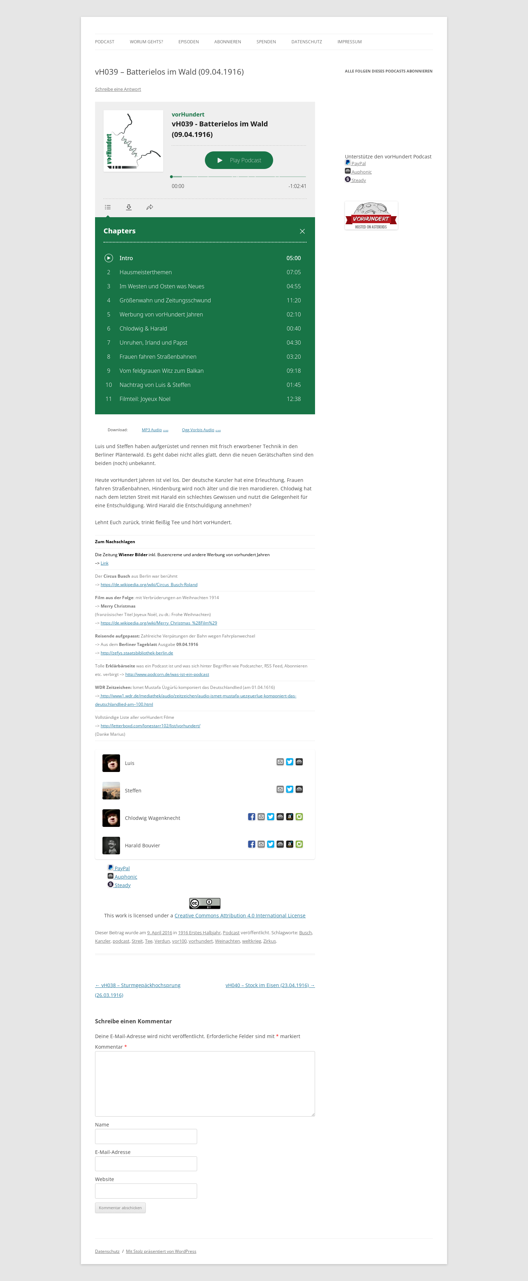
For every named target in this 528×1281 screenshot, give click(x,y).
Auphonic (122, 876)
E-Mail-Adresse (113, 1152)
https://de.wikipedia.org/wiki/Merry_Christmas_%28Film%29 (159, 623)
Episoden (188, 42)
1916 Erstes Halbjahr (199, 932)
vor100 (179, 941)
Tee (148, 941)
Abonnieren (227, 42)
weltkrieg (251, 941)
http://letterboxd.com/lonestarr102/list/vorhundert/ (150, 726)
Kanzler (103, 941)
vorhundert (201, 941)
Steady (119, 885)
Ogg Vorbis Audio (201, 429)
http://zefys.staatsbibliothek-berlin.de (137, 653)
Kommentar (111, 1046)
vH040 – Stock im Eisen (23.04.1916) (270, 985)
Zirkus (269, 941)
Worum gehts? (146, 42)
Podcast (104, 42)
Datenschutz (306, 42)
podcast (121, 941)
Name (102, 1124)
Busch (305, 932)
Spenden (266, 42)
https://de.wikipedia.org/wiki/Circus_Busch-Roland (149, 585)
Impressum (350, 42)
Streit (137, 941)
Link (104, 563)
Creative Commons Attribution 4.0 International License (240, 915)
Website (104, 1179)
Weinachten (227, 941)
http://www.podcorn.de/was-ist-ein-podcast (167, 674)
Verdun (162, 941)
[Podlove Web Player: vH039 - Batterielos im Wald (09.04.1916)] (205, 258)
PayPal (119, 868)
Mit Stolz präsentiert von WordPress (161, 1251)
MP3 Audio (155, 429)
